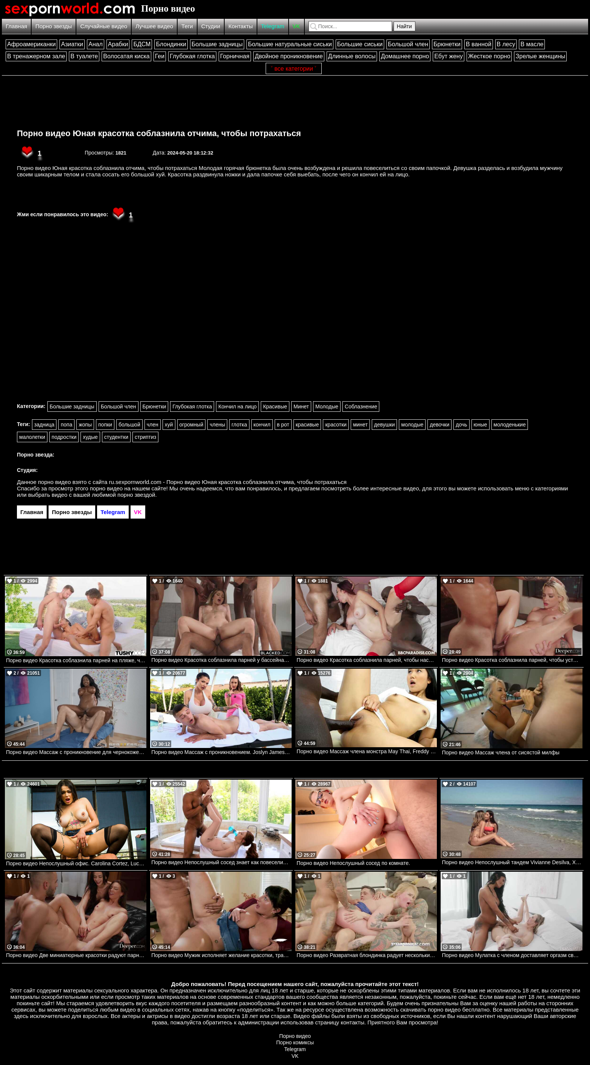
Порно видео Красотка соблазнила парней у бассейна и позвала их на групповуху (221, 660)
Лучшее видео (154, 26)
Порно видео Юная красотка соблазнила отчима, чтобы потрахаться (159, 133)
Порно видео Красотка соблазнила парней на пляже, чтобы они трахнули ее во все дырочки (76, 660)
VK (296, 26)
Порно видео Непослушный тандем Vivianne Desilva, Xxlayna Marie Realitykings (512, 862)
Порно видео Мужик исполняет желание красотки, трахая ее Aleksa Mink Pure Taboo (221, 955)
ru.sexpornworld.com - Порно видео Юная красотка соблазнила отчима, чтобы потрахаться (228, 482)
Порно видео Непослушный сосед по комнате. (353, 863)
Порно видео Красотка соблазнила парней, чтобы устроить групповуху (512, 660)
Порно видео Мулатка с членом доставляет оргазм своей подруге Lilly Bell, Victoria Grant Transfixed (512, 955)
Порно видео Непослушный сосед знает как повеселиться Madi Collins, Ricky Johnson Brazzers (221, 862)
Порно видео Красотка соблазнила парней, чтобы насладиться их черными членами (367, 660)
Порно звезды (53, 26)
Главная (16, 26)
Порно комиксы (295, 1042)
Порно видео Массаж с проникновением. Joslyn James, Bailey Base (221, 752)
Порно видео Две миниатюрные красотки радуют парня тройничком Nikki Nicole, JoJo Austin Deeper (76, 955)
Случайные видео (103, 26)
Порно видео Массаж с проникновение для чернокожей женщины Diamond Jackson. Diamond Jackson (76, 752)
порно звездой (136, 495)
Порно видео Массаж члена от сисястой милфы (500, 752)
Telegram (272, 26)
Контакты (240, 26)
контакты (352, 1022)
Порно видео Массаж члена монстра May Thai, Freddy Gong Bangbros (367, 751)
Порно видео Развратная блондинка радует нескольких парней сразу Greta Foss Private (367, 955)
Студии (210, 26)
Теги (187, 26)
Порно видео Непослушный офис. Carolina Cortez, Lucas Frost (76, 863)
